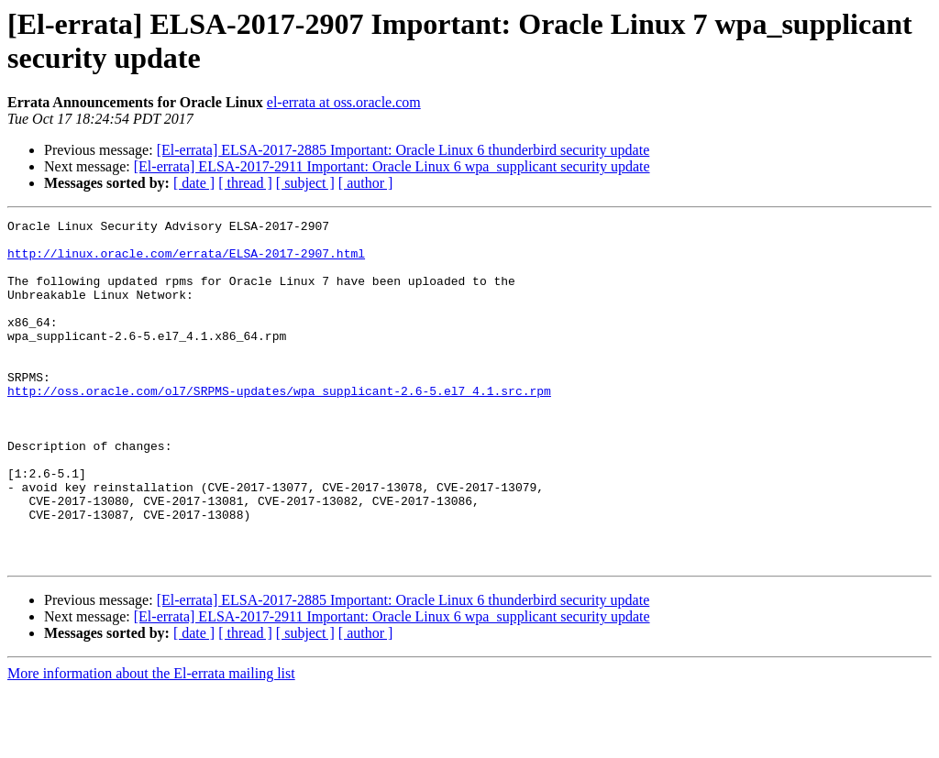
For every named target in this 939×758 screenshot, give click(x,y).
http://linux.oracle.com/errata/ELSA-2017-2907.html (186, 261)
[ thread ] (245, 183)
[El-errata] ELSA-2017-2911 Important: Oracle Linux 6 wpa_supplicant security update (392, 166)
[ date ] (194, 183)
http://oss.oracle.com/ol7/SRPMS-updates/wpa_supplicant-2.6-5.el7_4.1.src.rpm (279, 426)
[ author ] (365, 183)
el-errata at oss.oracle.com (344, 102)
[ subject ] (305, 183)
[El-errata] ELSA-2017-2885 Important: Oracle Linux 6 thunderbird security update (403, 150)
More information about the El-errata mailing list (151, 742)
